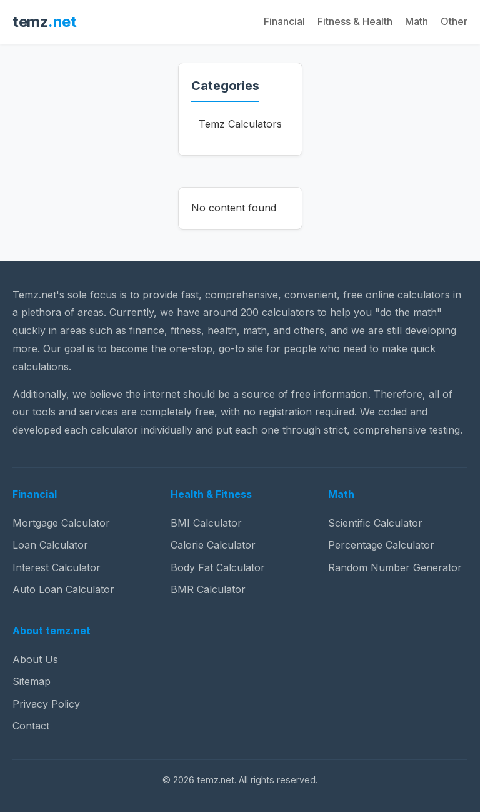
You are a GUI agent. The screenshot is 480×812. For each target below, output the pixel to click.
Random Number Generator (395, 567)
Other (454, 21)
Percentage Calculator (381, 545)
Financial (284, 21)
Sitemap (31, 681)
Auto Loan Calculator (63, 589)
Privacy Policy (46, 704)
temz (44, 22)
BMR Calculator (208, 589)
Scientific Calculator (375, 523)
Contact (30, 725)
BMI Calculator (206, 523)
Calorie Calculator (213, 545)
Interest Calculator (56, 567)
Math (416, 21)
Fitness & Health (355, 21)
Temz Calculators (240, 124)
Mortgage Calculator (61, 523)
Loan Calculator (50, 545)
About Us (35, 659)
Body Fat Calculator (218, 567)
